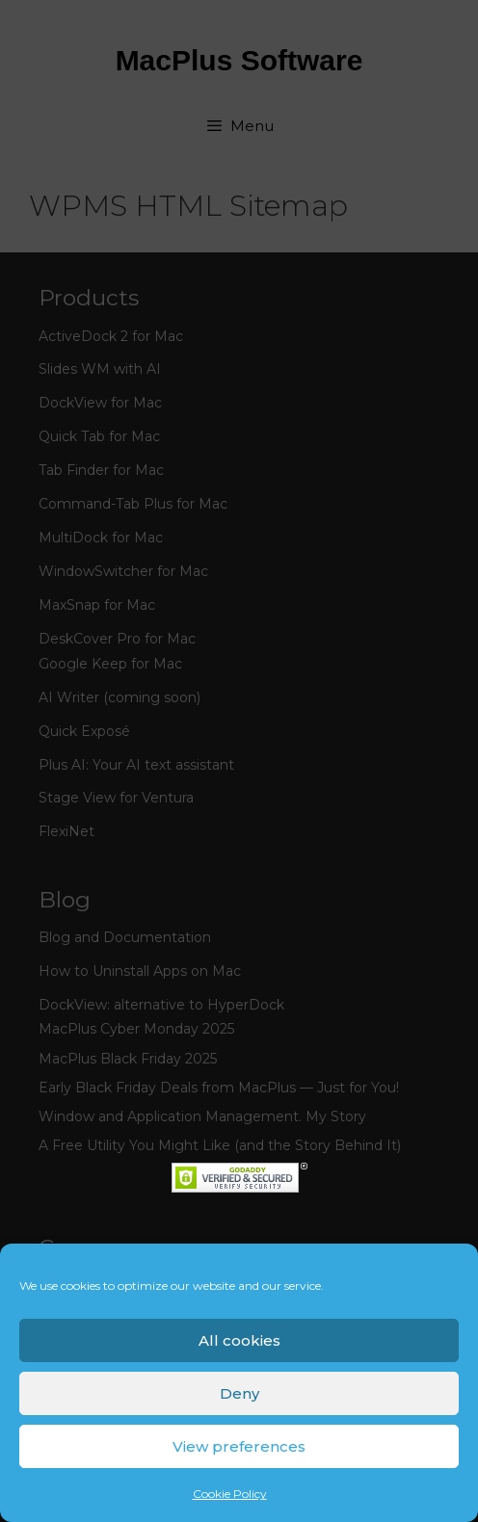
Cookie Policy (230, 1493)
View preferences (239, 1446)
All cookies (239, 1340)
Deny (239, 1393)
